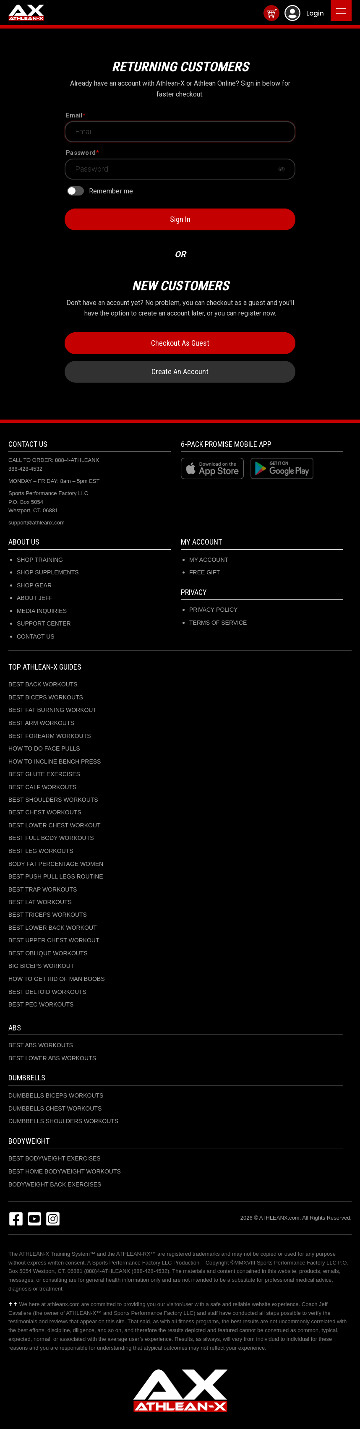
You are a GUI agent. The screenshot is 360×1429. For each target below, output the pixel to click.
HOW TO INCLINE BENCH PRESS (54, 761)
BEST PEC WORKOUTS (40, 1004)
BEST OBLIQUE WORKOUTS (48, 953)
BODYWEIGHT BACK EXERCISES (54, 1184)
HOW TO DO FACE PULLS (44, 748)
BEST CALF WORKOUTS (42, 787)
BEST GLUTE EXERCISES (44, 774)
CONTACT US (36, 636)
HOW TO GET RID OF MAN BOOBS (56, 978)
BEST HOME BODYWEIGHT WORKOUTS (64, 1171)
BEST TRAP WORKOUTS (42, 889)
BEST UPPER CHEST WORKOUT (53, 940)
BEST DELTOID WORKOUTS (47, 991)
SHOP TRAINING (40, 559)
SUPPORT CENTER (44, 623)
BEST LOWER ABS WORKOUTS (52, 1058)
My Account (208, 559)
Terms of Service (218, 622)
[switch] (75, 191)
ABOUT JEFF (34, 598)
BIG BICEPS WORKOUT (41, 965)
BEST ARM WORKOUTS (41, 723)
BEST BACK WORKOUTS (43, 684)
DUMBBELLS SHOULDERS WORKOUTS (63, 1121)
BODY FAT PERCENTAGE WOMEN (55, 864)
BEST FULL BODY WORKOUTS (51, 837)
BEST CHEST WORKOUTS (44, 812)
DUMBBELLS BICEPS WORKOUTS (55, 1095)
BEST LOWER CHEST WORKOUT (54, 825)
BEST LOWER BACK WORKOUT (52, 927)
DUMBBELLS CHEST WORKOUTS (55, 1108)
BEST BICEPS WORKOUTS (45, 697)
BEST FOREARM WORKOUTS (49, 736)
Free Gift (204, 572)
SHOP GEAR (34, 585)
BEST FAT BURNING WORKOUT (52, 710)
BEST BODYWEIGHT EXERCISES (54, 1158)
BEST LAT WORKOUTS (40, 902)
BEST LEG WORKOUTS (40, 850)
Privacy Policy (213, 609)
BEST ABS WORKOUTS (40, 1045)
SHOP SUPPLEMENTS (48, 572)
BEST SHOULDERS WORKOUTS (53, 799)
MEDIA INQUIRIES (42, 611)
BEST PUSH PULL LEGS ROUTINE (55, 876)
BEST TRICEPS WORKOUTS (47, 914)
